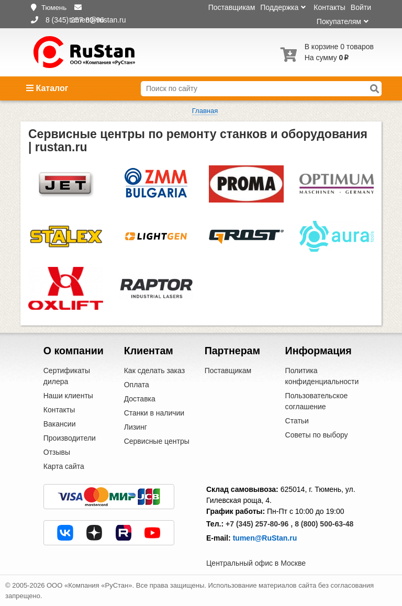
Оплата (136, 384)
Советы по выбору (316, 435)
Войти (361, 7)
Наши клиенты (68, 395)
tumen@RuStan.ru (265, 538)
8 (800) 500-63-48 (324, 524)
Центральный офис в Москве (256, 563)
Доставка (139, 399)
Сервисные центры (156, 441)
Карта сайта (63, 466)
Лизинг (135, 427)
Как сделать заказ (154, 370)
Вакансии (59, 424)
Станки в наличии (154, 413)
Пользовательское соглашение (316, 401)
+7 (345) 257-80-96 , (259, 524)
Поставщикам (231, 7)
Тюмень (53, 8)
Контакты (329, 7)
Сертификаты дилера (66, 376)
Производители (69, 438)
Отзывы (56, 452)
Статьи (297, 421)
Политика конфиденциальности (322, 376)
